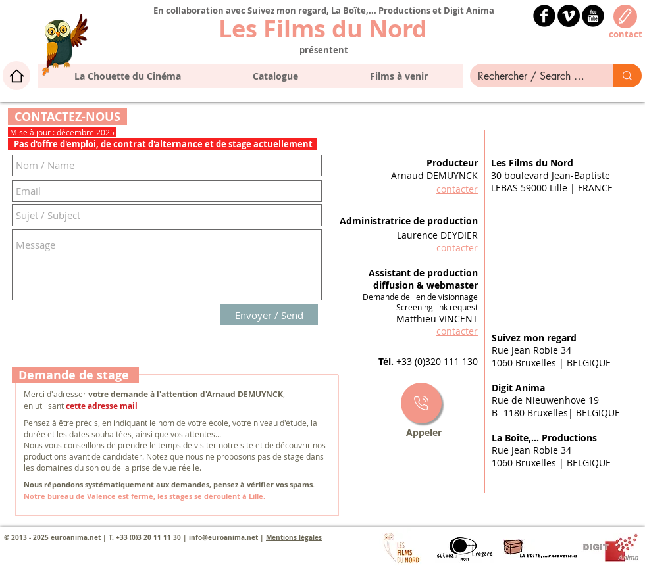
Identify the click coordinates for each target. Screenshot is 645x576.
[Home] (16, 75)
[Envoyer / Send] (269, 314)
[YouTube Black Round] (593, 16)
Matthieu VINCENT (437, 318)
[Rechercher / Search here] (531, 76)
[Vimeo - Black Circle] (568, 16)
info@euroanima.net (223, 537)
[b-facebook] (544, 16)
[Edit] (625, 16)
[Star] (421, 403)
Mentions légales (294, 537)
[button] (275, 76)
